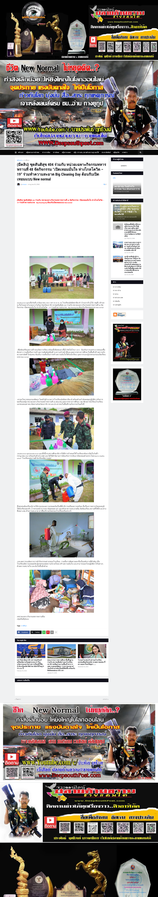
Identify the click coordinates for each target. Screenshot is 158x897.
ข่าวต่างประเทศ (118, 297)
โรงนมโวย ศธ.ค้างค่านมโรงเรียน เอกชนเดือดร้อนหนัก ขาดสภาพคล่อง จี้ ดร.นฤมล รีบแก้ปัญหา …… (91, 662)
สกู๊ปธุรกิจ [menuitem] (116, 152)
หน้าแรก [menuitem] (20, 152)
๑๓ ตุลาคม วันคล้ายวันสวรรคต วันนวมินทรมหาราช (127, 187)
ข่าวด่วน (115, 294)
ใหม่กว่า (18, 699)
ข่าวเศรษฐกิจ (117, 305)
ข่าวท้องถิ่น (116, 301)
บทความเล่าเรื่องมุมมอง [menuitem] (26, 157)
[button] (16, 152)
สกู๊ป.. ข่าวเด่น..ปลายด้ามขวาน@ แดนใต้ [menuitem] (86, 152)
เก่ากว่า (105, 699)
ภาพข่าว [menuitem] (124, 152)
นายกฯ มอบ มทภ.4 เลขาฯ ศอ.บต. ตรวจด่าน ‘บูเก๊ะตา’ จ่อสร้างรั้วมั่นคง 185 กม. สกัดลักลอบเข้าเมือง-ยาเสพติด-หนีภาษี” (132, 246)
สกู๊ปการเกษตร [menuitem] (66, 152)
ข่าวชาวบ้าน (117, 290)
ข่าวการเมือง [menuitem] (46, 152)
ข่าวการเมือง (117, 287)
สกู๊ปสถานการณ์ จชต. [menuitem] (32, 152)
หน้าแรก (19, 160)
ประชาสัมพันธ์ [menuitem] (106, 152)
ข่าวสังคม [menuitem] (56, 152)
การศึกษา (26, 160)
